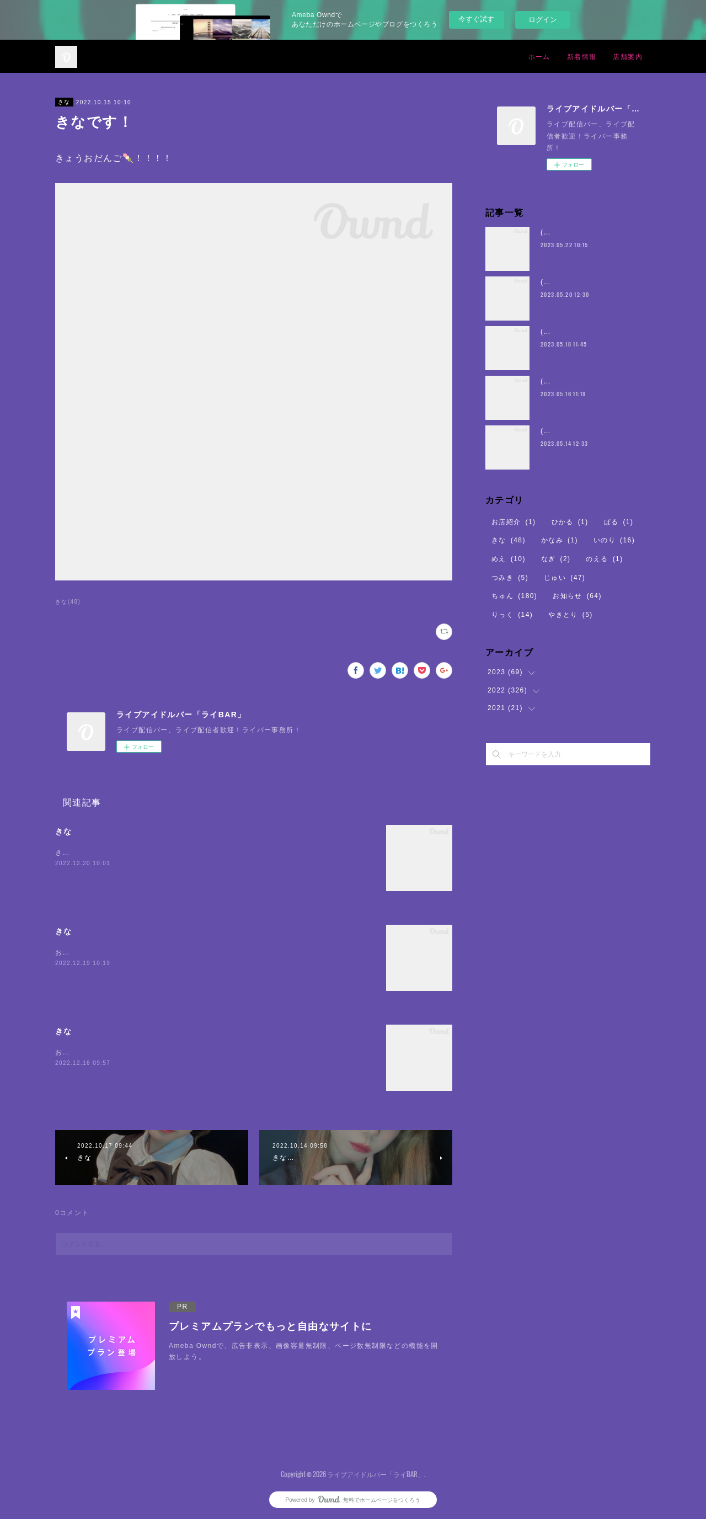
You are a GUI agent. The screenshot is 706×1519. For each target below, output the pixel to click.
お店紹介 (513, 522)
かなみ (559, 540)
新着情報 (582, 56)
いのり (614, 540)
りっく (512, 615)
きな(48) (68, 602)
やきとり (570, 615)
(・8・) (553, 232)
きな (64, 102)
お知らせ (577, 596)
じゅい (564, 578)
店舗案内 (628, 56)
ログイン (542, 19)
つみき (509, 578)
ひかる (570, 522)
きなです (70, 852)
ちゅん (514, 596)
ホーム (539, 56)
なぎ (556, 559)
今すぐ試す (476, 19)
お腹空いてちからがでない (99, 1052)
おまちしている (81, 952)
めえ (508, 559)
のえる (604, 559)
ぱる (619, 522)
